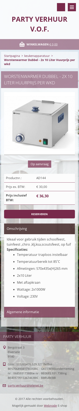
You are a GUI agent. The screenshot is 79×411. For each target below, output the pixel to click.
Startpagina (12, 56)
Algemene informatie (23, 312)
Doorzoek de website (61, 7)
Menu (72, 7)
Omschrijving (17, 228)
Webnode (50, 406)
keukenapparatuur (37, 56)
